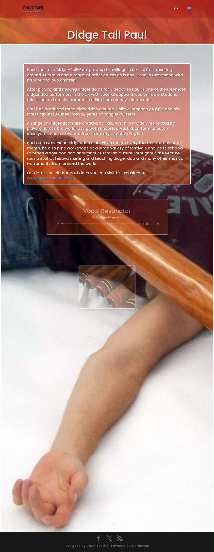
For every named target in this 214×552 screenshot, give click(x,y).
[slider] (141, 222)
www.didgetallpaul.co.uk (59, 169)
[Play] (71, 222)
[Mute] (137, 222)
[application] (107, 222)
